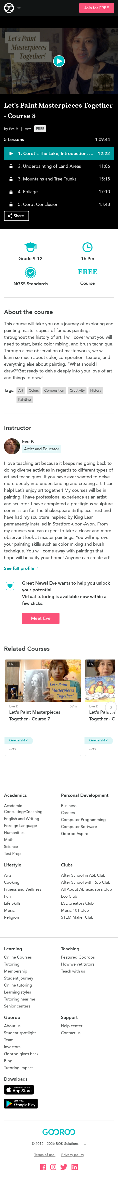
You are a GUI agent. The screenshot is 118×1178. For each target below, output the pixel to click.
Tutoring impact (18, 1067)
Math (9, 839)
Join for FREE (96, 7)
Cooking (12, 882)
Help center (71, 1025)
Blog (8, 1060)
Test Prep (12, 853)
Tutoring (12, 964)
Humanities (14, 832)
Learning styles (17, 992)
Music (9, 910)
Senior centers (17, 1006)
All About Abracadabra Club (86, 889)
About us (12, 1025)
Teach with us (73, 971)
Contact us (70, 1032)
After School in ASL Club (83, 875)
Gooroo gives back (21, 1053)
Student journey (18, 978)
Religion (11, 917)
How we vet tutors (77, 964)
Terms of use (45, 1155)
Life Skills (12, 903)
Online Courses (18, 957)
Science (11, 846)
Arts (8, 875)
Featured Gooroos (78, 957)
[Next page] (111, 707)
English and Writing (21, 818)
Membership (15, 971)
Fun (7, 896)
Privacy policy (72, 1155)
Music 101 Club (75, 910)
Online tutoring (18, 985)
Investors (12, 1046)
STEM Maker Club (77, 917)
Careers (68, 812)
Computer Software (79, 826)
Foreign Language (20, 825)
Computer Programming (83, 819)
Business (68, 805)
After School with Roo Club (85, 882)
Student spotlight (20, 1032)
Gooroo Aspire (74, 833)
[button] (59, 61)
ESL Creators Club (77, 903)
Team (9, 1039)
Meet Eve (40, 618)
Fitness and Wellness (22, 889)
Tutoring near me (19, 999)
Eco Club (69, 896)
